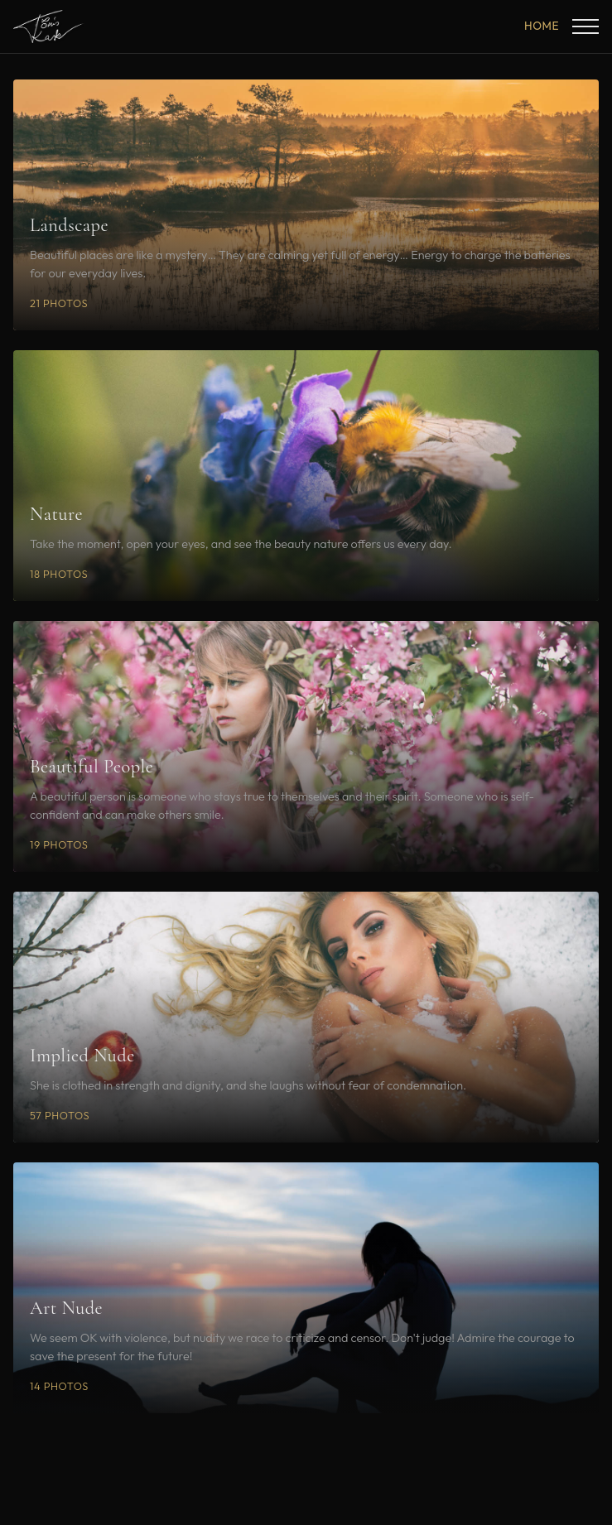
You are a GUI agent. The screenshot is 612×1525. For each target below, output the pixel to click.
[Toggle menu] (585, 26)
